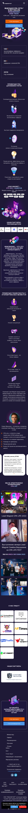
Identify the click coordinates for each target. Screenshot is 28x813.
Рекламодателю (11, 740)
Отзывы (9, 746)
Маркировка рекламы (12, 759)
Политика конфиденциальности (7, 791)
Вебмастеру (10, 734)
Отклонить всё (23, 806)
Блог (7, 751)
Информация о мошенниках (14, 756)
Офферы (9, 737)
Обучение (10, 743)
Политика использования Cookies (20, 791)
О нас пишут (9, 754)
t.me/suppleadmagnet (14, 771)
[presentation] (0, 233)
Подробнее (22, 805)
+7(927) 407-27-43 (14, 764)
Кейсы (7, 748)
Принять (14, 806)
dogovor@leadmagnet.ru (14, 766)
